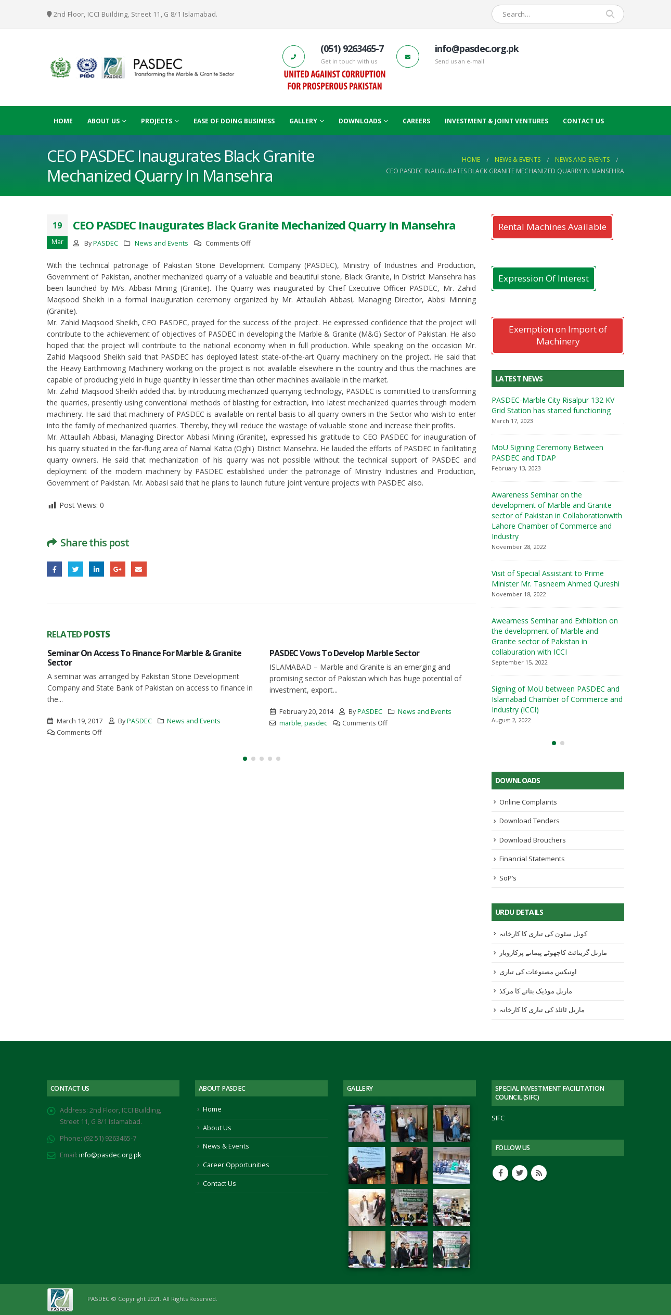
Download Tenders (529, 820)
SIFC (498, 1118)
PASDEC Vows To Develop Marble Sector (344, 653)
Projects (156, 121)
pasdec (315, 723)
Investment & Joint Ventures (496, 121)
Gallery (303, 121)
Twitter (75, 569)
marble (290, 723)
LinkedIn (96, 569)
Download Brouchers (532, 840)
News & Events (226, 1146)
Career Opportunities (236, 1164)
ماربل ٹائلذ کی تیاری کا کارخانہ (542, 1009)
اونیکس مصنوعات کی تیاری (538, 971)
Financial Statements (532, 858)
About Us (103, 121)
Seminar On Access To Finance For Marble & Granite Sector (144, 657)
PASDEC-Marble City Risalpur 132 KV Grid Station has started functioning (553, 405)
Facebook (54, 569)
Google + (117, 569)
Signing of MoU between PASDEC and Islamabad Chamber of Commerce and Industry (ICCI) (557, 699)
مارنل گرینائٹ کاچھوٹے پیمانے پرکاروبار (553, 952)
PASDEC (105, 243)
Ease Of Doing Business (234, 121)
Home (63, 121)
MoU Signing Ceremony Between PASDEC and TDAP (547, 452)
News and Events (161, 243)
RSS (539, 1173)
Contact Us (583, 121)
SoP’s (508, 878)
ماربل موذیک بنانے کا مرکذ (535, 990)
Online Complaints (528, 802)
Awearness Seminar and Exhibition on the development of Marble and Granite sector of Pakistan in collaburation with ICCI (555, 636)
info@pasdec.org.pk (110, 1155)
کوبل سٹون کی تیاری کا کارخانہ (543, 933)
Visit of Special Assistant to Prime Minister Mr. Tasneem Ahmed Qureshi (556, 578)
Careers (416, 121)
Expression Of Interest (543, 278)
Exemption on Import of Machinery (558, 335)
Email (138, 569)
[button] (245, 758)
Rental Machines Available (552, 227)
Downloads (360, 121)
